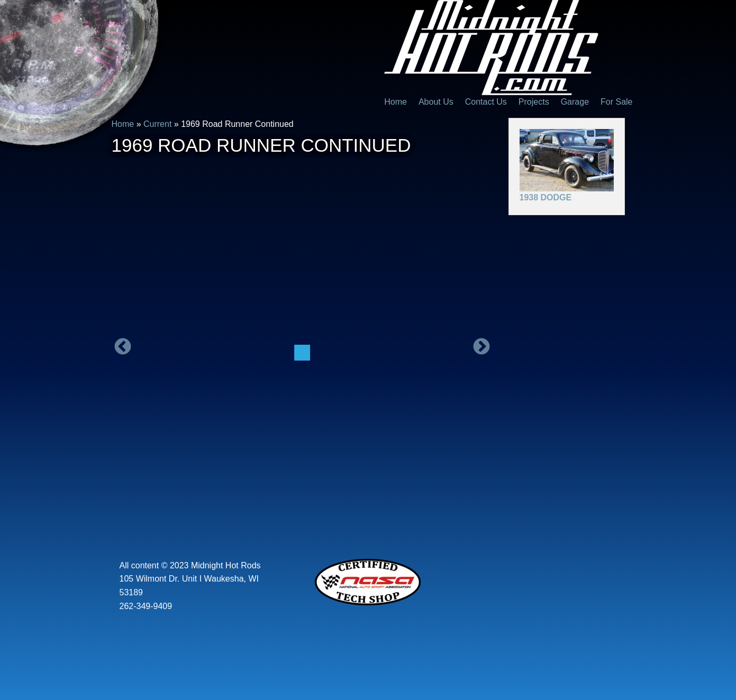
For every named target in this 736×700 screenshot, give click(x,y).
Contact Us (486, 101)
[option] (302, 352)
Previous (123, 347)
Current (157, 123)
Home (395, 101)
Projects (534, 101)
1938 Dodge (546, 197)
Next (481, 347)
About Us (436, 101)
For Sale (616, 101)
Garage (575, 101)
